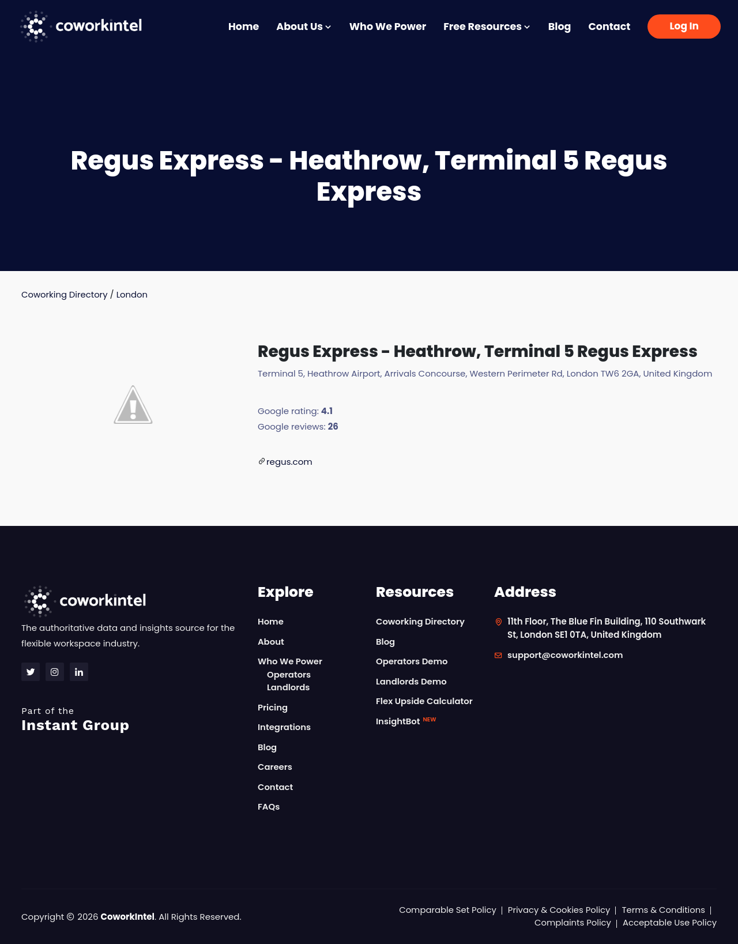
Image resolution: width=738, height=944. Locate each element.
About (271, 641)
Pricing (273, 707)
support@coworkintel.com (565, 655)
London (133, 294)
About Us (304, 26)
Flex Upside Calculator (425, 701)
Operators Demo (412, 662)
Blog (559, 26)
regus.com (289, 462)
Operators (289, 674)
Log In (684, 26)
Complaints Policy (571, 923)
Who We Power (387, 26)
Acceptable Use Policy (669, 923)
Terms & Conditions (663, 910)
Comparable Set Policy (445, 910)
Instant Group (132, 719)
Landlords (288, 688)
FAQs (269, 807)
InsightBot (406, 721)
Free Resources (487, 26)
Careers (275, 767)
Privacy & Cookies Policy (557, 910)
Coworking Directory (64, 294)
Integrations (284, 727)
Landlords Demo (411, 681)
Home (243, 26)
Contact (609, 26)
